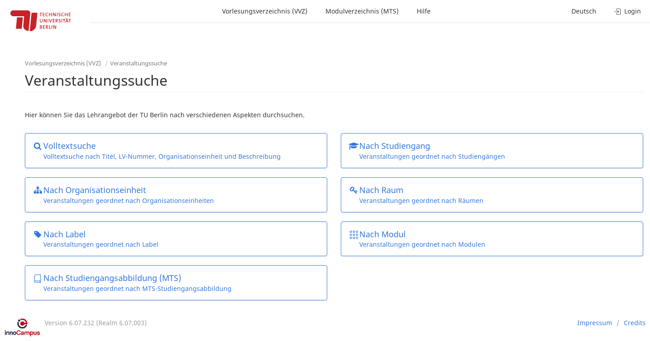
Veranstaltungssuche (138, 63)
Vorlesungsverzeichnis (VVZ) (264, 11)
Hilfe (424, 11)
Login (627, 11)
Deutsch (583, 11)
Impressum (594, 322)
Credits (634, 322)
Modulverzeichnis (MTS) (362, 11)
